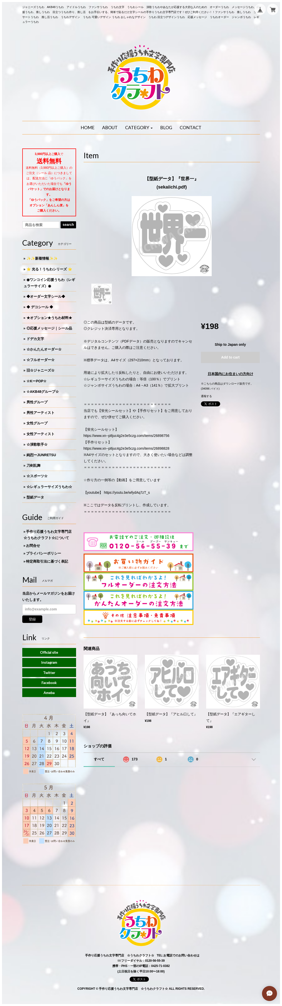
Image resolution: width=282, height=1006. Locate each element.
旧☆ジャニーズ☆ (41, 370)
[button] (138, 127)
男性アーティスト (41, 413)
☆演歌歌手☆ (37, 444)
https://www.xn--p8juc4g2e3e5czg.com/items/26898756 (126, 436)
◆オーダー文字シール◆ (46, 296)
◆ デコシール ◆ (40, 307)
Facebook (49, 683)
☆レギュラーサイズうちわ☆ (49, 487)
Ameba (49, 693)
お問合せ (33, 546)
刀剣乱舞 (34, 465)
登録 (32, 619)
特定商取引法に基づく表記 (47, 561)
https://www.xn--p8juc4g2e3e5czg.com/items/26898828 (126, 448)
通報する (206, 396)
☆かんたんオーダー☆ (44, 349)
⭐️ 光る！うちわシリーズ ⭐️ (49, 269)
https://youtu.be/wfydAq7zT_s (127, 492)
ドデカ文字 (35, 339)
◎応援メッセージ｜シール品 (49, 328)
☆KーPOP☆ (37, 381)
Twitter (49, 672)
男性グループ (37, 402)
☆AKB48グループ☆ (43, 392)
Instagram (49, 662)
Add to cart (230, 357)
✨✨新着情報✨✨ (42, 258)
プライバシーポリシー (43, 553)
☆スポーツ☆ (37, 476)
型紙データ (35, 497)
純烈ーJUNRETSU (41, 455)
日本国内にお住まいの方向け (230, 374)
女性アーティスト (41, 434)
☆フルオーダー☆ (41, 360)
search (68, 225)
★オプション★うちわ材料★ (49, 318)
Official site (49, 652)
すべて (99, 759)
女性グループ (37, 423)
